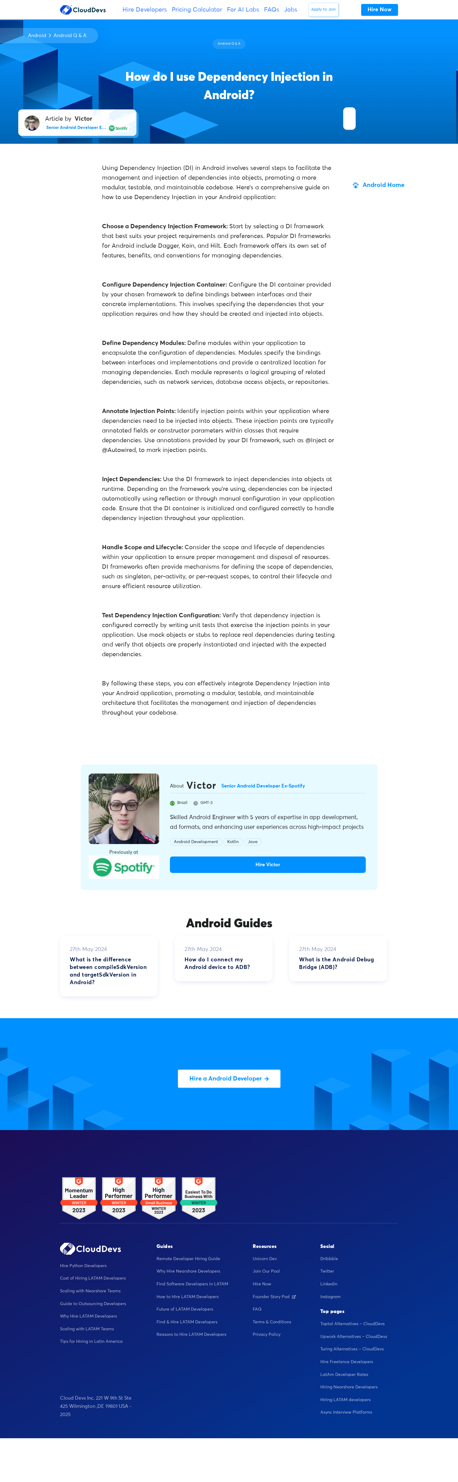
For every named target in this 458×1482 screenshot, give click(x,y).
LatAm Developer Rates (344, 1375)
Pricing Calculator (197, 10)
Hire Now (262, 1284)
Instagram (330, 1297)
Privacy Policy (266, 1334)
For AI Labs (243, 10)
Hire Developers (144, 10)
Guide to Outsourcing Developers (93, 1304)
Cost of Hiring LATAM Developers (93, 1278)
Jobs (290, 10)
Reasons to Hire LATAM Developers (191, 1334)
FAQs (271, 10)
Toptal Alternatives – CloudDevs (352, 1324)
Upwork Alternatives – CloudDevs (353, 1337)
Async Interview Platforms (346, 1412)
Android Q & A (70, 35)
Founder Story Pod (274, 1297)
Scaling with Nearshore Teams (90, 1291)
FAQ (257, 1309)
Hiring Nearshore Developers (349, 1387)
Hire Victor (267, 864)
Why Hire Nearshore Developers (188, 1271)
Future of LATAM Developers (185, 1309)
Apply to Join (323, 10)
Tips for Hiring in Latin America (91, 1341)
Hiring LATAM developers (345, 1400)
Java (253, 842)
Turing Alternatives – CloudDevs (352, 1349)
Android (37, 35)
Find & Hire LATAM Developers (187, 1322)
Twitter (327, 1271)
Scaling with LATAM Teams (87, 1329)
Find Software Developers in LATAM (192, 1284)
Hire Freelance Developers (346, 1362)
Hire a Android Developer (229, 1079)
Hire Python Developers (83, 1266)
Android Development (196, 842)
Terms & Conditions (272, 1322)
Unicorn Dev (265, 1259)
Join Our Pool (266, 1271)
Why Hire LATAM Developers (88, 1316)
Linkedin (328, 1284)
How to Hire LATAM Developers (188, 1297)
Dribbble (329, 1259)
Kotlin (233, 842)
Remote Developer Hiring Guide (188, 1259)
